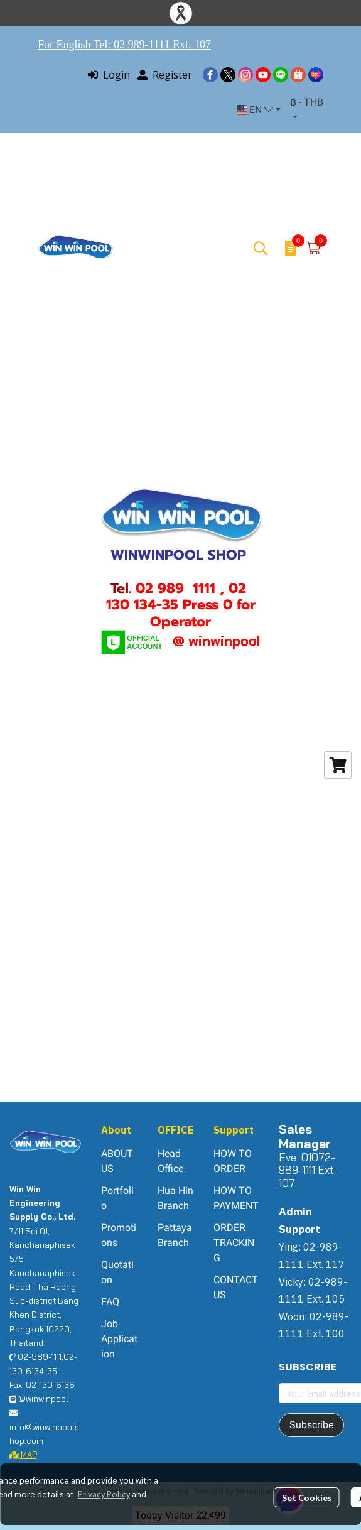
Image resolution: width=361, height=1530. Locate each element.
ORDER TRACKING (233, 1243)
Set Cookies (306, 1497)
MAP (23, 1455)
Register (164, 75)
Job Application (119, 1339)
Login (109, 75)
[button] (259, 109)
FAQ (110, 1302)
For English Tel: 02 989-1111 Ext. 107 (124, 44)
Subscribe (311, 1425)
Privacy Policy (104, 1493)
